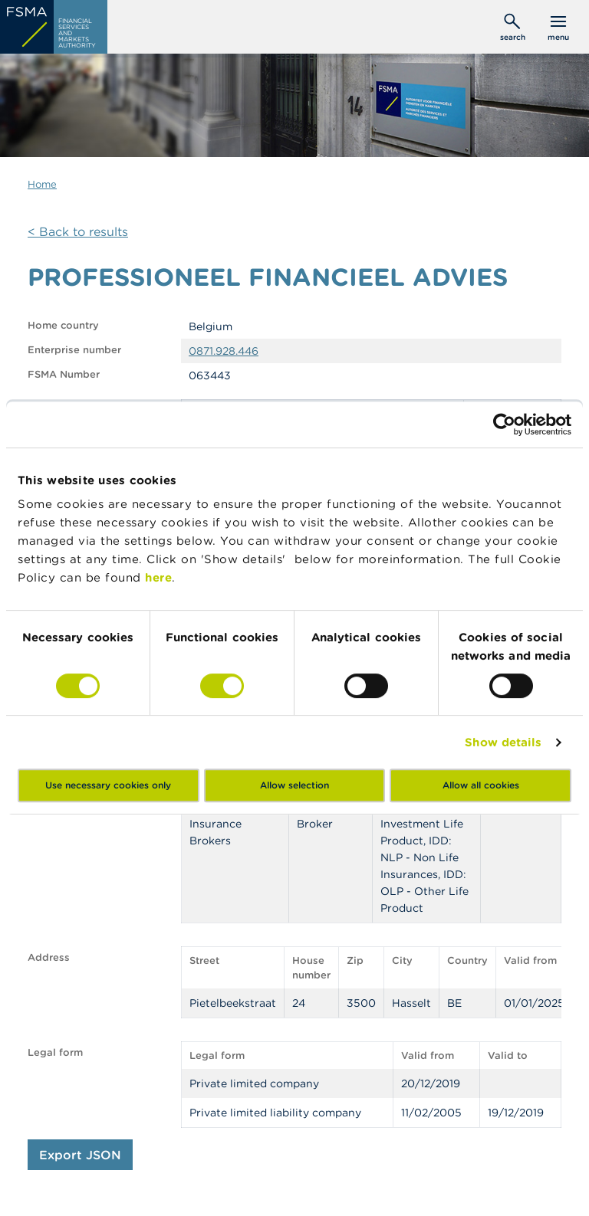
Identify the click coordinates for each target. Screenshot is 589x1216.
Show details (503, 742)
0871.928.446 (223, 351)
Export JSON (80, 1154)
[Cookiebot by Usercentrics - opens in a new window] (504, 424)
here (158, 577)
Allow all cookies (481, 785)
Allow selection (294, 785)
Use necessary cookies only (108, 785)
